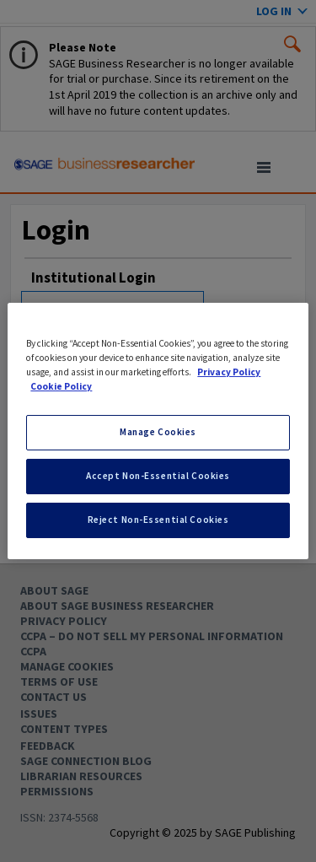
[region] (158, 431)
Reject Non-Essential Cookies (158, 519)
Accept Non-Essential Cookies (158, 476)
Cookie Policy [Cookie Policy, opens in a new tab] (61, 386)
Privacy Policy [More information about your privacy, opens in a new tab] (228, 372)
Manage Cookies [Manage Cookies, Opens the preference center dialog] (158, 432)
